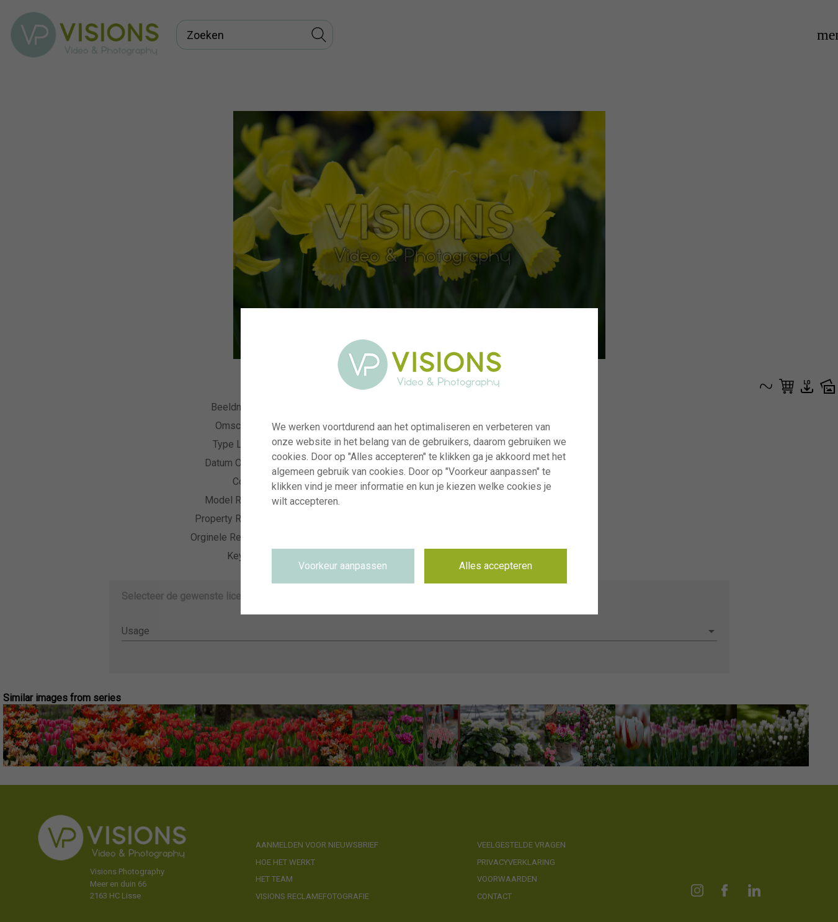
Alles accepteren (495, 566)
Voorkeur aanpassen (342, 566)
